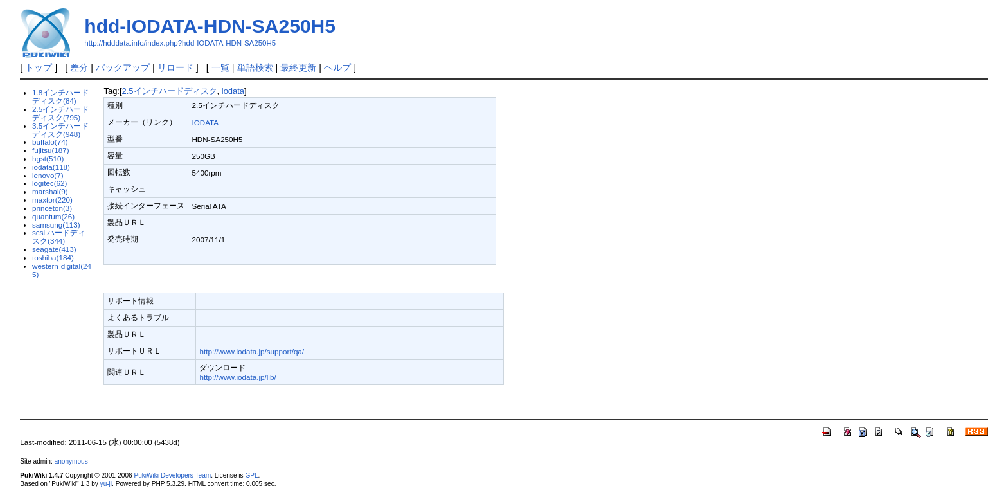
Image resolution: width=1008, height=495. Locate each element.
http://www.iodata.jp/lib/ (237, 377)
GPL (251, 475)
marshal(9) (50, 191)
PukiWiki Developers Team (172, 475)
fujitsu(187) (50, 150)
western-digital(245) (61, 270)
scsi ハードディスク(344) (59, 236)
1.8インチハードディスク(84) (60, 96)
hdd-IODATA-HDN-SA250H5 (210, 26)
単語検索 (255, 67)
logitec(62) (49, 183)
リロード (176, 67)
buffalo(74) (50, 142)
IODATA (205, 122)
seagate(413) (54, 249)
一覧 (221, 67)
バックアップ (123, 67)
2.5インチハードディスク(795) (60, 113)
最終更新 (298, 67)
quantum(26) (53, 216)
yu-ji (106, 483)
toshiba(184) (53, 257)
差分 (79, 67)
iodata (233, 91)
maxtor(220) (52, 199)
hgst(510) (48, 158)
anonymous (71, 461)
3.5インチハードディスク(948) (60, 130)
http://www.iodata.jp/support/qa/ (251, 351)
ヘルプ (337, 67)
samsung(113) (56, 225)
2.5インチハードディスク (169, 91)
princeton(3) (52, 208)
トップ (38, 67)
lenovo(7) (48, 175)
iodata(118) (51, 167)
